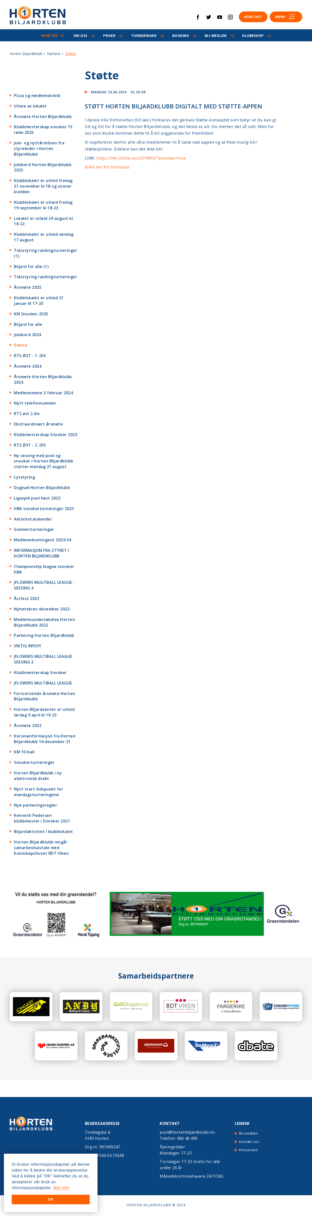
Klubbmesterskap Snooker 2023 (45, 434)
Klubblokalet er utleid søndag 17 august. (44, 237)
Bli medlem (216, 35)
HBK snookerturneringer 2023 (44, 508)
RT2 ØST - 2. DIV (30, 445)
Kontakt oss (249, 1141)
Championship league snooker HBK (44, 569)
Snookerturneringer (34, 762)
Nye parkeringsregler (35, 805)
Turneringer (144, 35)
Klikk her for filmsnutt (107, 167)
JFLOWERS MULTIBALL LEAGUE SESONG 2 (43, 659)
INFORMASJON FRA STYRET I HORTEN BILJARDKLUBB (41, 553)
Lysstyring (24, 477)
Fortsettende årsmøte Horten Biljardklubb (44, 696)
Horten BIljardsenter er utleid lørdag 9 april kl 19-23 (44, 712)
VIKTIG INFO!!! (27, 646)
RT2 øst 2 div (27, 413)
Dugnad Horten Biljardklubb (42, 487)
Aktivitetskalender (33, 519)
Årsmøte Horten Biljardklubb (43, 116)
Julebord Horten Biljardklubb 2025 (42, 167)
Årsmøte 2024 (27, 366)
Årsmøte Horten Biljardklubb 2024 (43, 379)
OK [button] (51, 1199)
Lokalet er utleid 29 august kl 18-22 (43, 221)
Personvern (248, 1150)
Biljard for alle (28, 324)
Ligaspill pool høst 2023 (37, 498)
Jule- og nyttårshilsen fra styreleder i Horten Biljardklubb (39, 148)
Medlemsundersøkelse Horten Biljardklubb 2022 (44, 622)
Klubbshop (253, 35)
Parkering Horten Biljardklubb (44, 635)
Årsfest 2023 (26, 598)
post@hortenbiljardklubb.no (187, 1132)
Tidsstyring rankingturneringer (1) (45, 253)
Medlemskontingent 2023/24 (42, 540)
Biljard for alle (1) (31, 266)
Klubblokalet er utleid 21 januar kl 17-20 (39, 300)
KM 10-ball (24, 752)
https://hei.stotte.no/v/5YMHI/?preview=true (141, 158)
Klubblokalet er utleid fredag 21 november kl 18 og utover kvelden (43, 186)
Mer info (61, 1188)
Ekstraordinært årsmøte (38, 424)
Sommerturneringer (34, 529)
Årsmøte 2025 (27, 287)
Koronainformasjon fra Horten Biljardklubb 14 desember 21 (44, 738)
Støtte (21, 345)
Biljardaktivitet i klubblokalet (43, 831)
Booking (180, 35)
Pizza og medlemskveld (37, 95)
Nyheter (49, 35)
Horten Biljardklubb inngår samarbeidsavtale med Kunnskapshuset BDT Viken (41, 847)
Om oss (80, 35)
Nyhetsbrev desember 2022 (41, 609)
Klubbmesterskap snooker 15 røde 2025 (43, 129)
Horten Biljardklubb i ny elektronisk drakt (38, 775)
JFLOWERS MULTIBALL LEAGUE (43, 683)
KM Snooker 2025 (31, 314)
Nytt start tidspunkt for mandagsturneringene (38, 791)
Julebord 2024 (27, 334)
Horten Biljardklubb (26, 53)
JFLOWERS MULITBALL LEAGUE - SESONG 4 (44, 585)
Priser (109, 35)
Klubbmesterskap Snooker (40, 672)
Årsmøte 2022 (27, 725)
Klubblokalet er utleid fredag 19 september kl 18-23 (43, 205)
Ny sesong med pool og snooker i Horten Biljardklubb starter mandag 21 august (43, 461)
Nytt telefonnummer (35, 403)
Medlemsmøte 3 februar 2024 (43, 392)
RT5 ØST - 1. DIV (30, 355)
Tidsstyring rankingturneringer (45, 276)
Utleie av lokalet (30, 106)
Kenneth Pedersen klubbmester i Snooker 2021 (42, 818)
